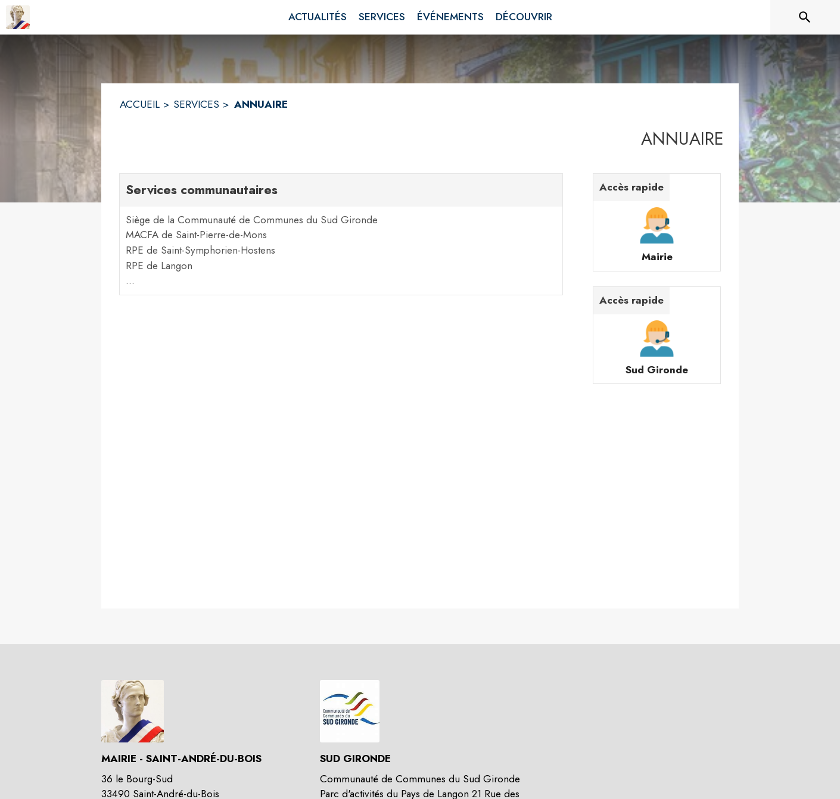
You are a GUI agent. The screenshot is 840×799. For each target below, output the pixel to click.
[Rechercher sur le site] (805, 17)
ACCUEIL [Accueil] (140, 104)
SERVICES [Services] (196, 104)
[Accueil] (18, 17)
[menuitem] (317, 17)
